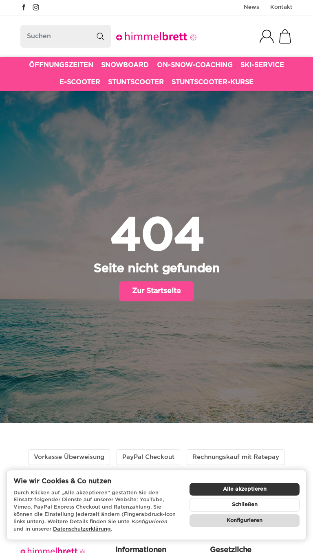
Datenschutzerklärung (82, 529)
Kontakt (281, 7)
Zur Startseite (156, 291)
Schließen (245, 504)
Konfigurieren (244, 520)
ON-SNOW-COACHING (195, 65)
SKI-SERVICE (262, 65)
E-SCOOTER (80, 82)
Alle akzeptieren (245, 489)
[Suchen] (65, 36)
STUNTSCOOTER (136, 82)
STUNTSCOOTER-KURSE (212, 82)
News (251, 7)
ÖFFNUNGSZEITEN (61, 65)
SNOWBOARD (125, 65)
